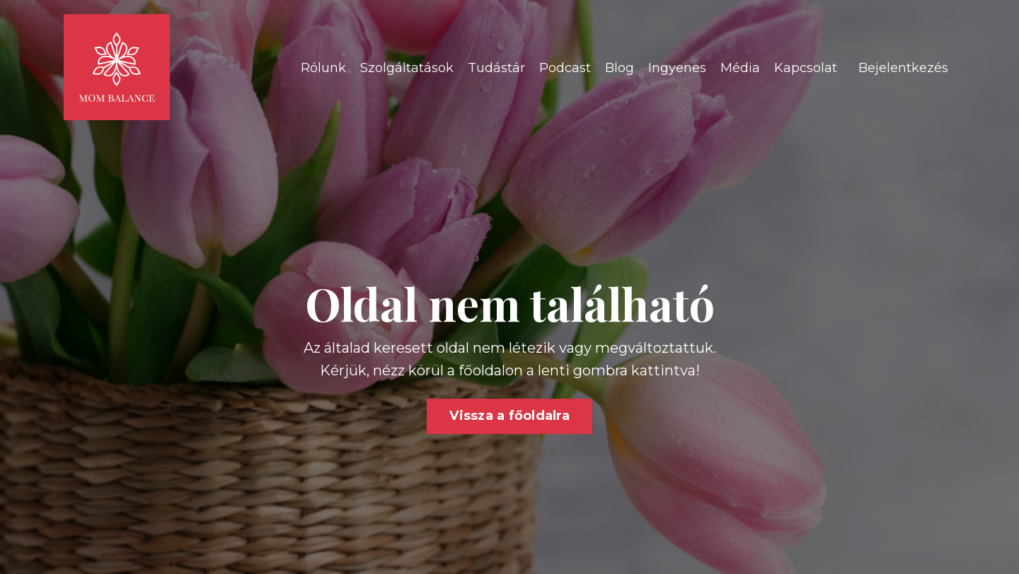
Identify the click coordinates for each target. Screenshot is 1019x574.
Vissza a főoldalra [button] (509, 415)
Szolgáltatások (407, 68)
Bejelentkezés (903, 68)
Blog (619, 68)
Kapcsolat (805, 68)
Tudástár (496, 68)
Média (740, 68)
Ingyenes (677, 68)
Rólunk (323, 68)
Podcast (565, 68)
